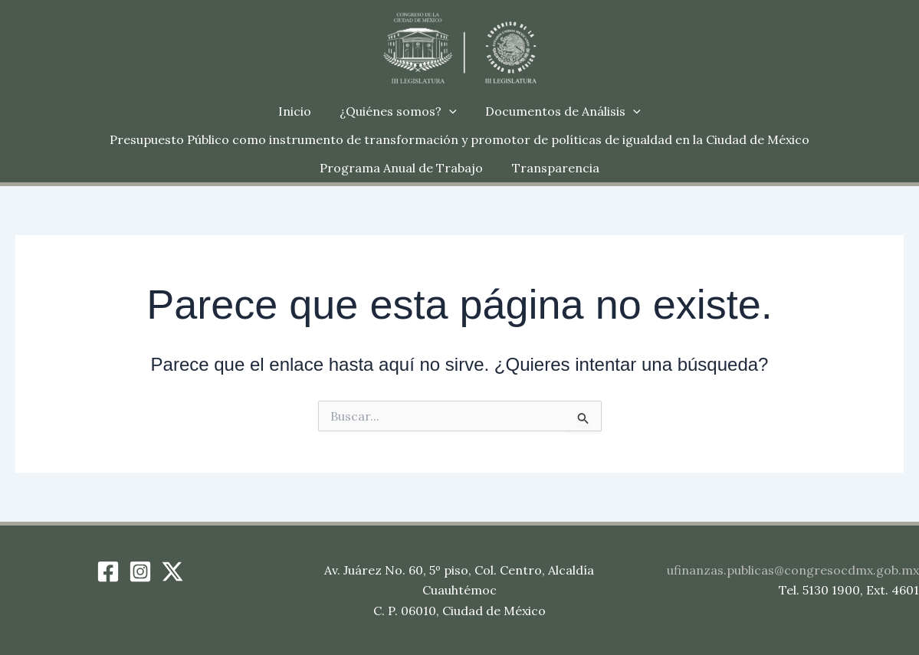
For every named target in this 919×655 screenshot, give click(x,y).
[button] (449, 111)
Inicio (298, 111)
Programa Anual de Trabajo (403, 167)
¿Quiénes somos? (398, 111)
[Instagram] (140, 571)
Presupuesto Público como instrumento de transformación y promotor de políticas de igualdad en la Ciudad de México (459, 139)
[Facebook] (108, 571)
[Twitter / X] (172, 571)
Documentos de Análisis (559, 111)
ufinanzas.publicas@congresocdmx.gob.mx (793, 570)
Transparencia (553, 167)
